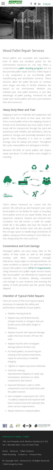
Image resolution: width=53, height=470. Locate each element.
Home (5, 451)
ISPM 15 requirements (39, 267)
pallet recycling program (31, 68)
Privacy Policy (35, 454)
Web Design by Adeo (13, 464)
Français (47, 4)
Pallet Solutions (27, 451)
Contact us (22, 454)
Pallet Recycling (9, 454)
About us (14, 451)
